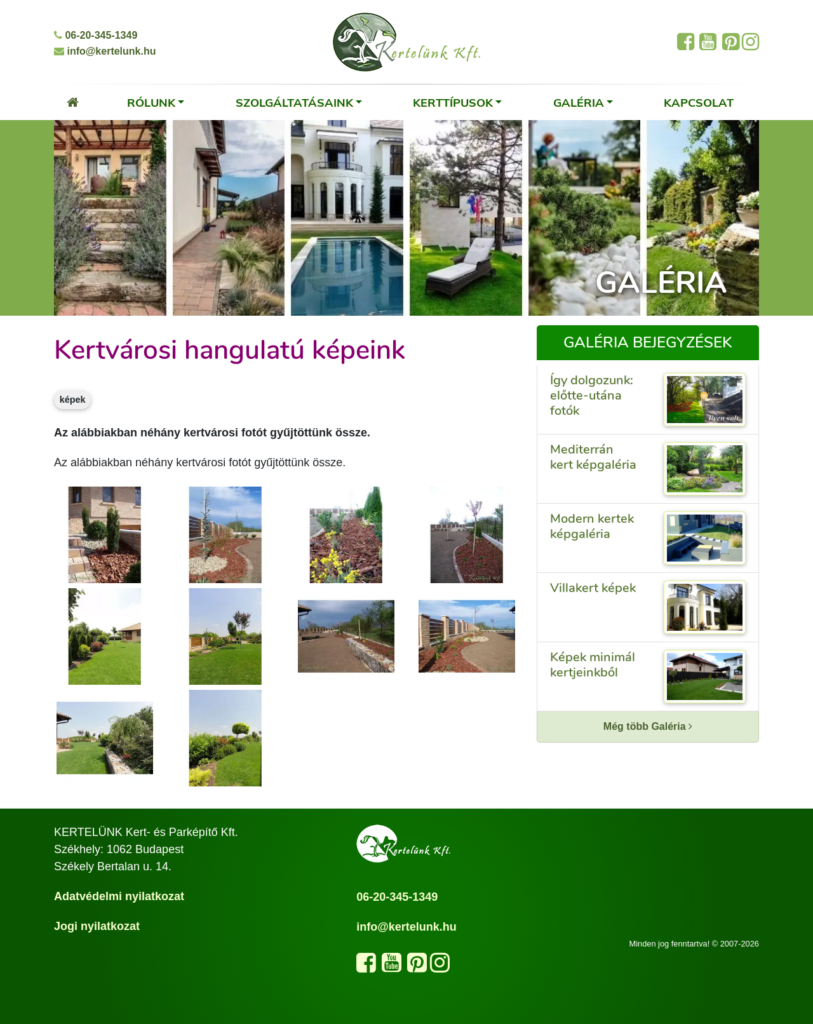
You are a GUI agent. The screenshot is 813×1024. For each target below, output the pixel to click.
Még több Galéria (647, 726)
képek (73, 399)
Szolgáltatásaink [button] (294, 102)
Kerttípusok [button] (453, 102)
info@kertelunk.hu (105, 51)
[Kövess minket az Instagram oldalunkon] (440, 966)
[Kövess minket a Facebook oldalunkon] (366, 966)
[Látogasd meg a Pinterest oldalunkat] (417, 966)
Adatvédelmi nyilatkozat (119, 896)
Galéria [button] (578, 102)
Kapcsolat (699, 102)
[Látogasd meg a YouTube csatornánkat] (391, 966)
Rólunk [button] (151, 102)
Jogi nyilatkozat (97, 926)
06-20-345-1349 (95, 35)
